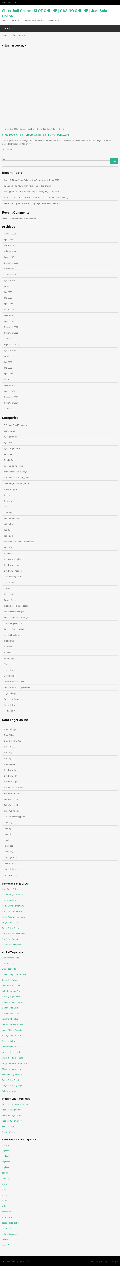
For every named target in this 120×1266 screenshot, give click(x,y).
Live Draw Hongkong (13, 559)
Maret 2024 (9, 245)
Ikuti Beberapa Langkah (12, 1002)
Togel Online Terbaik (11, 1052)
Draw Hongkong (11, 489)
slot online (8, 670)
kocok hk (8, 840)
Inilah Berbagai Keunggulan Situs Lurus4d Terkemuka (27, 186)
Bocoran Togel (8, 1132)
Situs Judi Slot (8, 963)
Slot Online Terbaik (10, 939)
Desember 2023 (11, 263)
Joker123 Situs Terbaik (12, 1030)
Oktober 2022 (10, 338)
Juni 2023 (8, 292)
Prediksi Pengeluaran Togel (16, 617)
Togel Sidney (9, 710)
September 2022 (11, 344)
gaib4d (5, 1172)
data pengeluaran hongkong (16, 477)
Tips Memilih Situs (10, 1019)
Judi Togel (47, 129)
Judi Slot (7, 530)
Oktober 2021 (10, 408)
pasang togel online (10, 1223)
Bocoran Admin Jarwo (11, 944)
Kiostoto (8, 547)
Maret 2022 (9, 379)
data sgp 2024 (10, 857)
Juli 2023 (7, 286)
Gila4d (7, 506)
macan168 (6, 1211)
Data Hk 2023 (10, 746)
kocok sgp (8, 846)
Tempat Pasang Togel (14, 681)
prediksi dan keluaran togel (16, 606)
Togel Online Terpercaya (13, 905)
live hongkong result (13, 576)
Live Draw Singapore (13, 571)
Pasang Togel (10, 600)
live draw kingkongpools (14, 816)
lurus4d (7, 588)
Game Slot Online (9, 980)
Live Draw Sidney (11, 565)
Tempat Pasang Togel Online (17, 687)
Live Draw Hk (10, 770)
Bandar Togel (26, 129)
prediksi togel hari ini (13, 623)
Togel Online (58, 129)
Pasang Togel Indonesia (12, 1057)
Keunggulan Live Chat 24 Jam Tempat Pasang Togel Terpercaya (32, 191)
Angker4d (8, 454)
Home (7, 28)
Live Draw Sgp (10, 781)
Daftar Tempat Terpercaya (14, 974)
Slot (5, 664)
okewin (5, 1239)
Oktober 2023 (10, 274)
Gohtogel (8, 512)
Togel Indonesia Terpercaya (14, 1063)
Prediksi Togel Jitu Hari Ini (15, 629)
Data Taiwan (9, 764)
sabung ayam (10, 658)
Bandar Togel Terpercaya (13, 894)
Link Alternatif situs (10, 1013)
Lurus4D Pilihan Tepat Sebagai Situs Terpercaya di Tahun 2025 (31, 180)
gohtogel (6, 1206)
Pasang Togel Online (11, 996)
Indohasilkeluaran (11, 518)
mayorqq (6, 1178)
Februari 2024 (10, 251)
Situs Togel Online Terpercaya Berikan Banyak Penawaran (36, 134)
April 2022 (8, 373)
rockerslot (6, 1228)
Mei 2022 (8, 368)
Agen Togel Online (12, 448)
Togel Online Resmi (10, 928)
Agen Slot (8, 442)
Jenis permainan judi (11, 985)
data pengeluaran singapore (16, 483)
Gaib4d (7, 495)
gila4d (4, 1184)
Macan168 (8, 594)
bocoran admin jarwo (13, 466)
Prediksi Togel (8, 1126)
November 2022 (11, 333)
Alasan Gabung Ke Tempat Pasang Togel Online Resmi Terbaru (32, 203)
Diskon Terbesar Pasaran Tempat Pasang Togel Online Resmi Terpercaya (36, 197)
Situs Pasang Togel (10, 969)
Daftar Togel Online (10, 1007)
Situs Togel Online (10, 900)
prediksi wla (9, 641)
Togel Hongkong (11, 699)
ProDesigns (113, 1261)
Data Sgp (8, 758)
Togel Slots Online (10, 922)
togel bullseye (10, 693)
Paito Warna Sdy (11, 805)
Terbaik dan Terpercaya (12, 1024)
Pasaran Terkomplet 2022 (13, 933)
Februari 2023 (10, 315)
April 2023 (8, 303)
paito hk (7, 834)
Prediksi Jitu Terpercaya (12, 1121)
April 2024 (8, 239)
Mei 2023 (8, 298)
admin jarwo (9, 431)
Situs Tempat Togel (10, 957)
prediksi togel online (13, 635)
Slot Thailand (10, 675)
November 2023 (11, 268)
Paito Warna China (12, 793)
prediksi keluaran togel (14, 611)
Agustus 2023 (10, 280)
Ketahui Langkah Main (12, 1074)
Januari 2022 (9, 391)
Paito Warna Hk (11, 799)
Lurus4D (6, 1245)
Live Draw (8, 553)
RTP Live (8, 646)
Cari (3, 159)
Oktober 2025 (10, 233)
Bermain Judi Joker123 (11, 1041)
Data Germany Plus (12, 741)
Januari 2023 (9, 321)
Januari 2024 (9, 257)
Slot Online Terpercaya (12, 911)
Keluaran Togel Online (11, 1115)
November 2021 (11, 403)
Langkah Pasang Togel (12, 1085)
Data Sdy (8, 752)
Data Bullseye (10, 729)
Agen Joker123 (10, 436)
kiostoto (5, 1145)
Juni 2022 (8, 362)
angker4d (6, 1150)
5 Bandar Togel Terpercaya (16, 425)
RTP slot (8, 652)
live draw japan (10, 875)
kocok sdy (8, 851)
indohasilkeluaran (9, 1234)
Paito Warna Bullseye (13, 787)
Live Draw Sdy (10, 776)
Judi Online (37, 129)
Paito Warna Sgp (11, 811)
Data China (9, 735)
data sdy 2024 (10, 869)
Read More (7, 149)
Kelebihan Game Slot (11, 991)
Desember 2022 (11, 327)
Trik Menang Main (10, 1091)
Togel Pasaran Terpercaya (13, 917)
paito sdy (8, 822)
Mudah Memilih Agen (11, 1069)
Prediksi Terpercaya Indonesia (15, 1104)
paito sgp (8, 828)
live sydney (9, 582)
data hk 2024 (10, 863)
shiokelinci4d (7, 1217)
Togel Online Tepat (10, 1080)
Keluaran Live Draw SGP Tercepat (19, 541)
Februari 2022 (10, 385)
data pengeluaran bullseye (15, 471)
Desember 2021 (11, 397)
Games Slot (9, 501)
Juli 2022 (7, 356)
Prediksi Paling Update (12, 1109)
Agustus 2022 (10, 350)
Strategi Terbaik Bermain (13, 1035)
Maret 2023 (9, 309)
